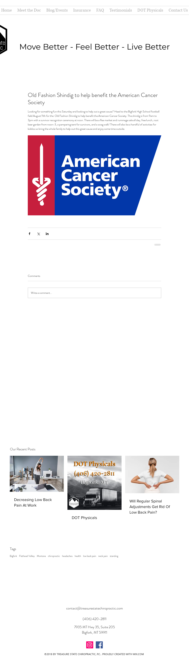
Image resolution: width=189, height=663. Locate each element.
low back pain (89, 556)
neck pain (103, 556)
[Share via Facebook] (29, 233)
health (78, 556)
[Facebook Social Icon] (99, 644)
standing (114, 556)
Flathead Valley (27, 556)
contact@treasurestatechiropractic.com (94, 608)
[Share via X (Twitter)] (38, 233)
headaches (67, 556)
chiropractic (54, 556)
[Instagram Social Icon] (89, 644)
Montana (41, 556)
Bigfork (13, 556)
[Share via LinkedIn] (47, 233)
